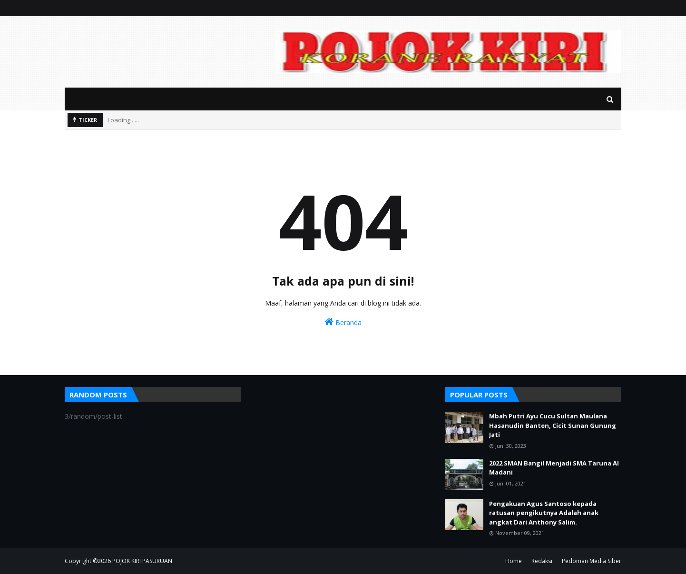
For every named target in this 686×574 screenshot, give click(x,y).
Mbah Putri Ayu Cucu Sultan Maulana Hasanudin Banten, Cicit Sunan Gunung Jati (552, 425)
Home (513, 561)
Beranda (343, 322)
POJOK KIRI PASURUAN (142, 561)
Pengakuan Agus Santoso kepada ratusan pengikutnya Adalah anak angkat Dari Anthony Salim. (543, 512)
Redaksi (541, 561)
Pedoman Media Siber (591, 561)
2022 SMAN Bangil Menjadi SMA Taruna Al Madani (554, 468)
